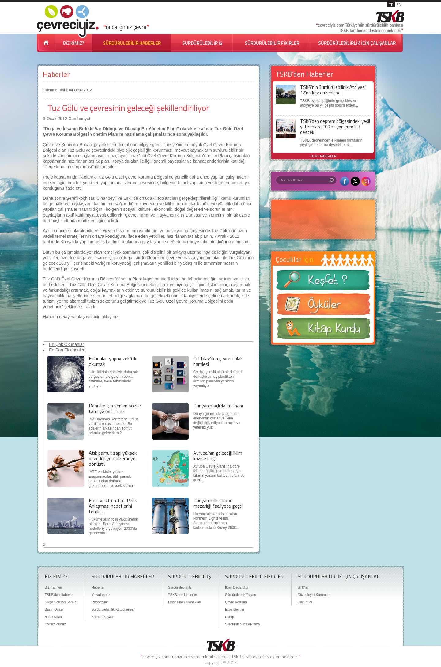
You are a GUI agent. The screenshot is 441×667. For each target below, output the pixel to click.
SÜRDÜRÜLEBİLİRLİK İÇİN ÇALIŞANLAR (357, 43)
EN (399, 4)
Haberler (56, 74)
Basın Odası (54, 609)
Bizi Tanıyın (53, 587)
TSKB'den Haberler (59, 595)
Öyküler (323, 306)
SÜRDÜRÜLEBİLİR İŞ (202, 43)
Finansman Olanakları (184, 602)
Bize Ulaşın (53, 617)
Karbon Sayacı (103, 617)
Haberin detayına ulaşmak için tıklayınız (81, 316)
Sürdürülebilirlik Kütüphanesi (113, 609)
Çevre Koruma (236, 602)
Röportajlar (100, 602)
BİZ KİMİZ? (73, 43)
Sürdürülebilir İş (179, 587)
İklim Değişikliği (236, 587)
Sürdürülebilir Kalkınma (242, 624)
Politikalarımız (55, 624)
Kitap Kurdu (323, 330)
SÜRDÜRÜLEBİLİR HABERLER (132, 43)
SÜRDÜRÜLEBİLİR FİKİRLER (272, 43)
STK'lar (303, 587)
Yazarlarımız (101, 595)
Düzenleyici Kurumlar (314, 595)
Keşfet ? (323, 281)
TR (391, 4)
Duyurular (305, 602)
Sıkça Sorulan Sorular (61, 602)
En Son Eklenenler (67, 349)
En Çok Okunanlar (66, 344)
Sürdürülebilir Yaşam (240, 595)
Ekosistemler (234, 609)
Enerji (229, 617)
